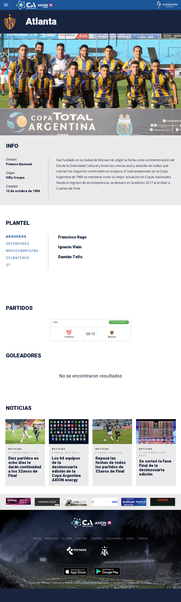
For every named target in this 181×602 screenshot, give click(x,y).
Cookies (146, 582)
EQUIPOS (96, 538)
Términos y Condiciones (126, 582)
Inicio (37, 538)
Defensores (17, 244)
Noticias (51, 538)
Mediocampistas (22, 251)
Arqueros (16, 237)
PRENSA (143, 538)
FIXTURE (81, 538)
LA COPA (67, 538)
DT (8, 265)
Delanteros (17, 258)
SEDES (130, 538)
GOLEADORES (114, 538)
